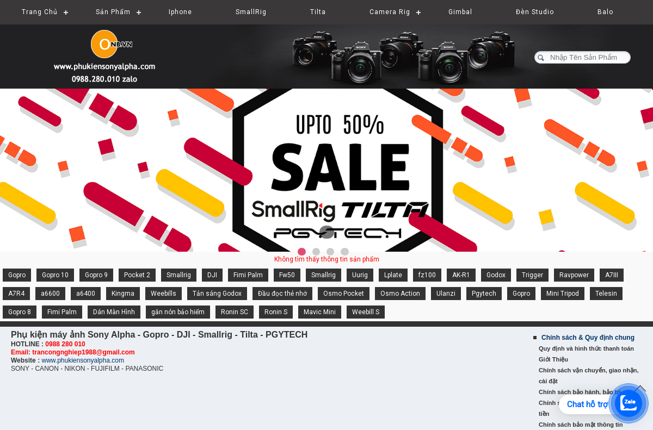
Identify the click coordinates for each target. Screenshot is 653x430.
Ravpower (574, 275)
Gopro (17, 275)
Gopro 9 (96, 275)
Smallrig (179, 275)
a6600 (50, 293)
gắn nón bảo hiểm (178, 312)
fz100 (427, 275)
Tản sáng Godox (217, 293)
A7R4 (16, 293)
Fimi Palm (248, 275)
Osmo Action (400, 293)
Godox (496, 275)
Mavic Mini (320, 312)
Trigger (532, 275)
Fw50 (287, 275)
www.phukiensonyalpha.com (82, 360)
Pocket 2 (137, 275)
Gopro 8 (19, 312)
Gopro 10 (55, 275)
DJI (212, 275)
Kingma (123, 293)
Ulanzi (445, 293)
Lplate (393, 275)
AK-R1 (461, 275)
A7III (611, 275)
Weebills (163, 293)
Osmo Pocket (343, 293)
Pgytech (484, 293)
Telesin (606, 293)
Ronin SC (234, 312)
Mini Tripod (562, 293)
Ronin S (275, 312)
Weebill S (365, 312)
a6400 (85, 293)
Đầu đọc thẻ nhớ (282, 293)
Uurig (360, 275)
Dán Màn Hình (114, 312)
